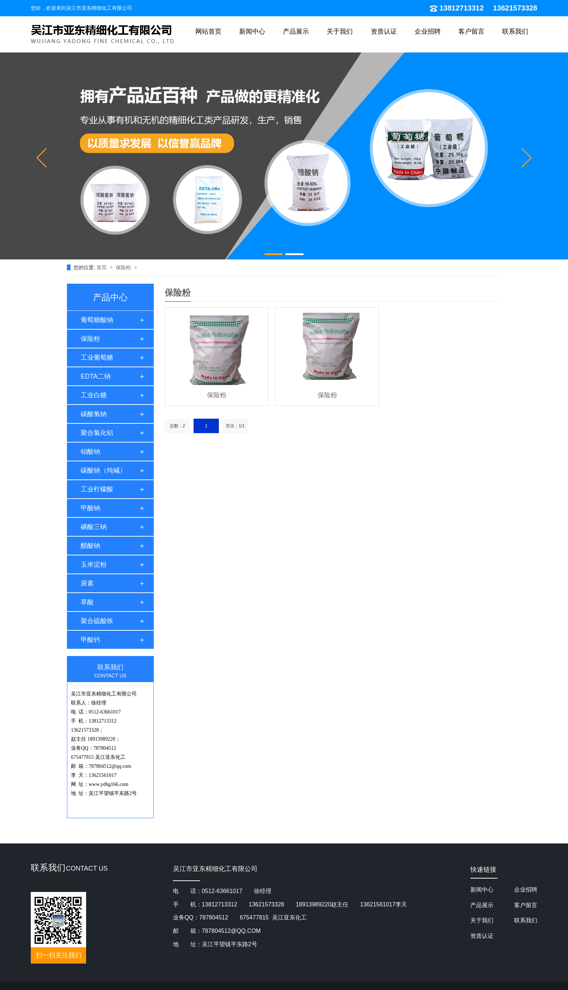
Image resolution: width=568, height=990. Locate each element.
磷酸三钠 (94, 526)
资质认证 (384, 31)
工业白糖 (94, 395)
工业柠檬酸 (97, 489)
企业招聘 (428, 31)
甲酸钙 (90, 639)
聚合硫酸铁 (97, 621)
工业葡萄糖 (97, 357)
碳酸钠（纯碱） (103, 470)
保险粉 (124, 267)
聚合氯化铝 (97, 432)
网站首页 (208, 31)
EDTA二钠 (96, 376)
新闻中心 (252, 31)
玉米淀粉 (94, 564)
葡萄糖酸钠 (97, 319)
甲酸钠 (90, 508)
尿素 (87, 583)
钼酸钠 (90, 451)
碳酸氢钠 (94, 414)
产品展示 (296, 31)
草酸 (87, 602)
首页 (102, 267)
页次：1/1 (235, 425)
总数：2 (177, 425)
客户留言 (471, 31)
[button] (41, 158)
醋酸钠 (90, 545)
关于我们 (340, 31)
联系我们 (515, 31)
